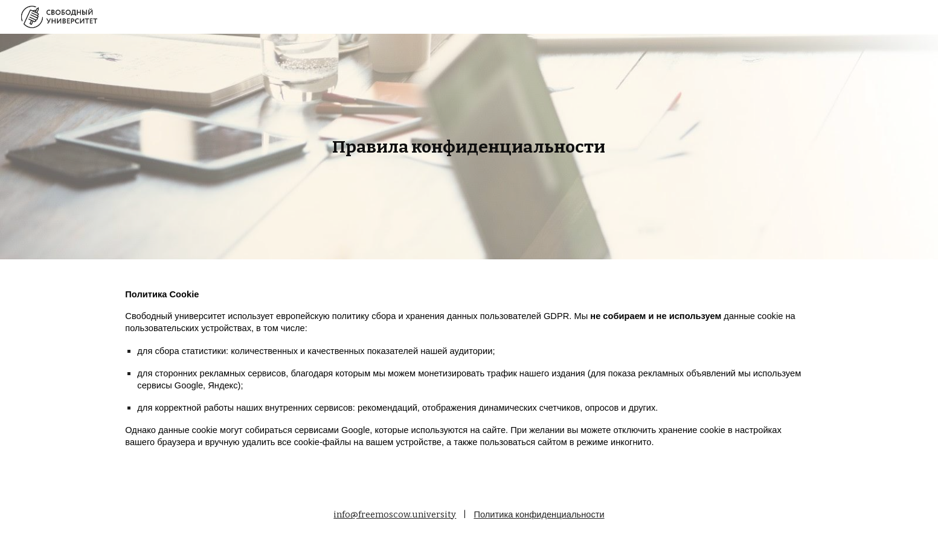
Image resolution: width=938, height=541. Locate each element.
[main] (469, 146)
